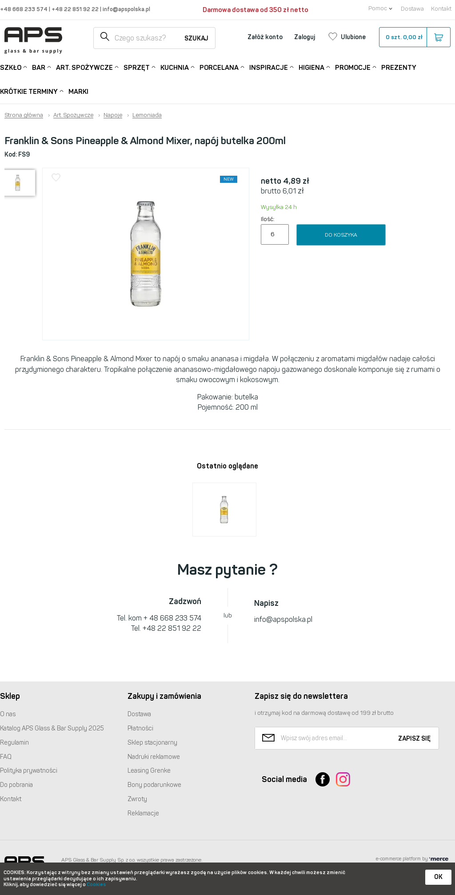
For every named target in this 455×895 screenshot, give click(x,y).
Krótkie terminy (29, 91)
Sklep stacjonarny (152, 742)
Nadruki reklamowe (154, 757)
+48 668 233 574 (24, 9)
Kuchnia (174, 67)
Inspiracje (268, 67)
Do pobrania (16, 785)
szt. (414, 37)
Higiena (311, 67)
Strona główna (23, 115)
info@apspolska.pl (125, 9)
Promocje (353, 67)
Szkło (10, 67)
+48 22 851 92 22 (76, 9)
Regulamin (14, 742)
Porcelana (219, 67)
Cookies (96, 884)
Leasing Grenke (149, 770)
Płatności (140, 728)
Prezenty (398, 68)
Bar (38, 67)
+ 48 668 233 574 (172, 618)
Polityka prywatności (28, 770)
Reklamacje (143, 813)
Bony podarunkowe (154, 785)
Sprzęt (137, 67)
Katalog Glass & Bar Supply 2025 (52, 728)
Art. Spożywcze (84, 67)
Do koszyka (341, 235)
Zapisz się (414, 738)
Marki (78, 92)
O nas (8, 714)
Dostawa (412, 8)
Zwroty (137, 799)
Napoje (113, 115)
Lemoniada (147, 115)
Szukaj (196, 38)
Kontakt (441, 8)
